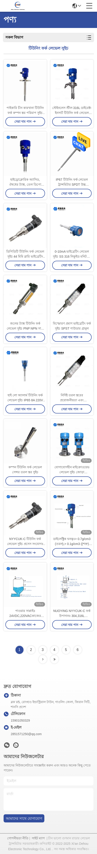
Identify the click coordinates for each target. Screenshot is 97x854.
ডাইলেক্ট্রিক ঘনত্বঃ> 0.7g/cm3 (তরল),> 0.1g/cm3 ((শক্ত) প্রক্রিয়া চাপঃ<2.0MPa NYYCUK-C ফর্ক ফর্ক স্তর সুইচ (72, 541)
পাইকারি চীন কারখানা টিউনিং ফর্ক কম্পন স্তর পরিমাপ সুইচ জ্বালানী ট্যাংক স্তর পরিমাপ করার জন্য (25, 110)
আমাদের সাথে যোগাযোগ (24, 818)
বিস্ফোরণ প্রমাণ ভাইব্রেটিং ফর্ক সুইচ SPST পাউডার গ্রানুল (72, 326)
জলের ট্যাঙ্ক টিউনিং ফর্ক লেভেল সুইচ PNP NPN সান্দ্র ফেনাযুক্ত (25, 326)
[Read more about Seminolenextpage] (43, 659)
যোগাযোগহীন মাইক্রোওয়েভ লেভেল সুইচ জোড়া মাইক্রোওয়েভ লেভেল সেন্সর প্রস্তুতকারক (72, 470)
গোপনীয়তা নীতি (17, 838)
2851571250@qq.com (26, 734)
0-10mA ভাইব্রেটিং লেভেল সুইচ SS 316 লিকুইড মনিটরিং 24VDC (72, 254)
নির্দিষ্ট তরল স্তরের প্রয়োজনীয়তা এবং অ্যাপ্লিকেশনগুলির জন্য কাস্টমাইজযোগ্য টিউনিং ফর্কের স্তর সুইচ (71, 398)
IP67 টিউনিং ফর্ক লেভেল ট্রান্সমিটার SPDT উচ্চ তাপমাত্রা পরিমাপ (72, 182)
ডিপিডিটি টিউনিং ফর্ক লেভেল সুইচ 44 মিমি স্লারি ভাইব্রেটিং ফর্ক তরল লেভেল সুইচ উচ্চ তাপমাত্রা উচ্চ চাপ (25, 254)
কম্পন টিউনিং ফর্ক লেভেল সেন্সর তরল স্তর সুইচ (25, 469)
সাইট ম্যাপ (38, 838)
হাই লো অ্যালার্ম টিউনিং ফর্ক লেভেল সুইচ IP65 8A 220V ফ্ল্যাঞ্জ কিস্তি (25, 398)
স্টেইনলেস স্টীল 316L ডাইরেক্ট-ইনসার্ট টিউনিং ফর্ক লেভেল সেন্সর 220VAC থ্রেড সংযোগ (72, 110)
